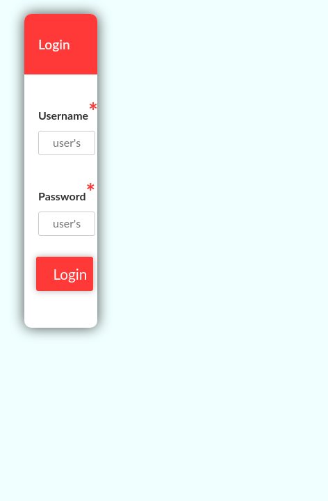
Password (66, 191)
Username (68, 111)
